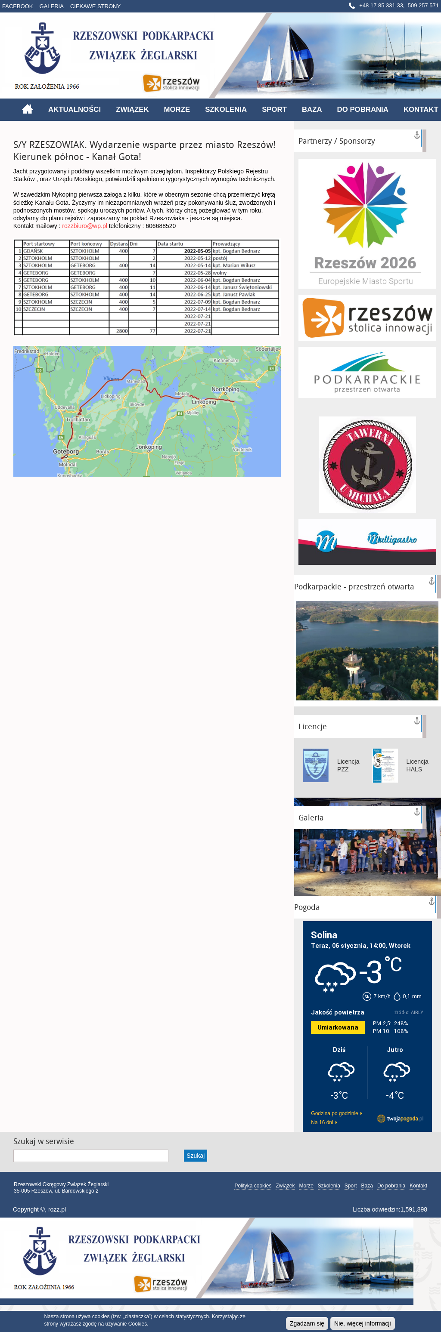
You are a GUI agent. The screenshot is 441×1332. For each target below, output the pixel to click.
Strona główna (27, 109)
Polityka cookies (252, 1186)
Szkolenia (226, 109)
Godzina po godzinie (334, 1113)
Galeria (52, 6)
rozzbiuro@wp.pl (84, 225)
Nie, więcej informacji (362, 1323)
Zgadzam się (307, 1323)
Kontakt (421, 109)
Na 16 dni (322, 1122)
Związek (132, 109)
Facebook (17, 6)
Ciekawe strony (95, 6)
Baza (312, 109)
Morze (177, 109)
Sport (274, 109)
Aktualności (74, 109)
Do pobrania (362, 109)
